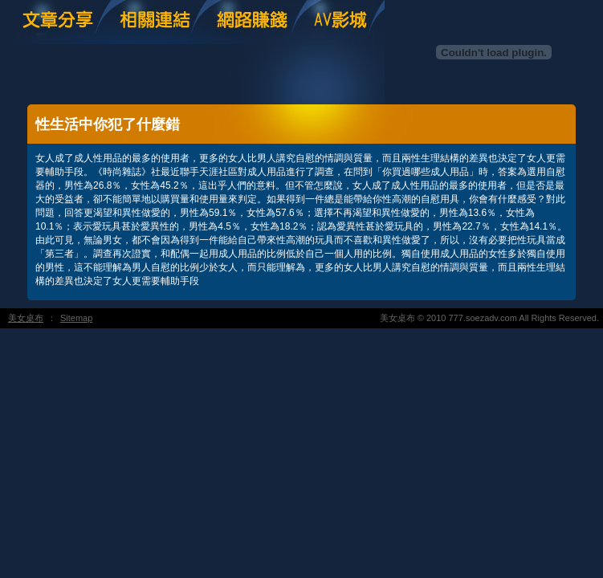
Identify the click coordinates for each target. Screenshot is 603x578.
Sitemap (76, 318)
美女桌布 (25, 318)
